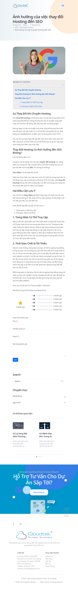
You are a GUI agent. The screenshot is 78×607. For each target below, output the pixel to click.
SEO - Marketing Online (24, 27)
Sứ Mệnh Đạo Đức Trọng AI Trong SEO (45, 435)
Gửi (15, 360)
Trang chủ (17, 25)
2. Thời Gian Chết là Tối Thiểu (31, 106)
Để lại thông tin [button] (39, 492)
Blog (25, 25)
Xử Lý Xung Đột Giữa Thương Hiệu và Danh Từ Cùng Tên (20, 435)
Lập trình (17, 402)
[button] (63, 85)
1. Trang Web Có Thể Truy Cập (31, 102)
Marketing (36, 25)
